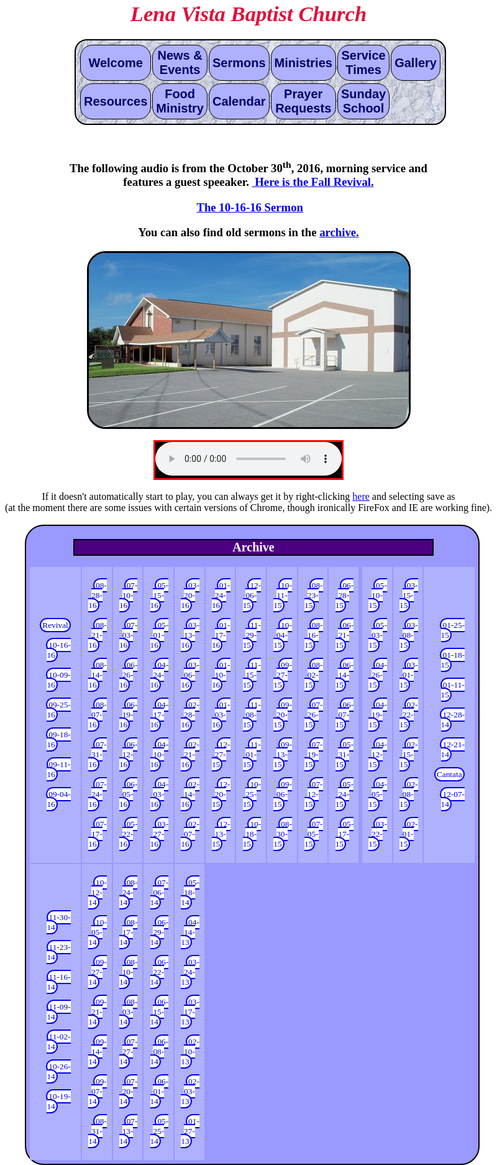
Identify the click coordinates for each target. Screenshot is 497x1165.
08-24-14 (128, 892)
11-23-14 (58, 952)
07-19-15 (313, 754)
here (361, 496)
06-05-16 (128, 794)
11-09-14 (58, 1011)
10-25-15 (252, 794)
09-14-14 (97, 1051)
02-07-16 (190, 834)
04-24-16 (159, 674)
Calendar (239, 101)
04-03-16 (159, 794)
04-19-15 (377, 714)
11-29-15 (252, 635)
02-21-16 (190, 754)
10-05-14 (97, 932)
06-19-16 (128, 714)
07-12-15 (313, 794)
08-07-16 (97, 714)
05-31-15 (344, 754)
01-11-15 (453, 689)
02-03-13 (190, 1091)
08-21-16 (97, 635)
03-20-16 (190, 595)
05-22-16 (128, 834)
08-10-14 (128, 972)
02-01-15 (408, 834)
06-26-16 (128, 674)
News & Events (180, 62)
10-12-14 (97, 892)
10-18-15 (252, 834)
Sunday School (363, 101)
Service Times (363, 62)
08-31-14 (97, 1131)
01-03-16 (221, 714)
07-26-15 (313, 714)
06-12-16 (128, 754)
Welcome (115, 63)
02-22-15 (408, 714)
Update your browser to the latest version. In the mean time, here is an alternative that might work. (248, 459)
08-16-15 (313, 635)
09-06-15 (282, 794)
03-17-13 (190, 1011)
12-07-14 (453, 799)
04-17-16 (159, 714)
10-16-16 (58, 650)
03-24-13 (190, 972)
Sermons (239, 63)
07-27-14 (128, 1051)
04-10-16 (159, 754)
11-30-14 (58, 922)
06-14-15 (344, 674)
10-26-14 (58, 1071)
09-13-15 (282, 754)
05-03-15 (377, 635)
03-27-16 (159, 834)
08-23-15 (313, 595)
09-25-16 (58, 709)
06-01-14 (159, 1091)
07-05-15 (313, 834)
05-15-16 (159, 595)
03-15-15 (408, 595)
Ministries (303, 63)
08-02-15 (313, 674)
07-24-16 (97, 794)
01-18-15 (453, 660)
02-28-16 (190, 714)
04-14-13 (190, 932)
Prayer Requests (303, 101)
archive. (339, 232)
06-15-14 (159, 1011)
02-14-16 (190, 794)
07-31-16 (97, 754)
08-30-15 (282, 834)
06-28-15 (344, 595)
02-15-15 (408, 754)
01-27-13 (190, 1131)
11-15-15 (252, 674)
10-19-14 (58, 1101)
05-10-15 (377, 595)
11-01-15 (252, 754)
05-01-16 (159, 635)
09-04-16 (58, 799)
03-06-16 (190, 674)
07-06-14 (159, 892)
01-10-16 (221, 674)
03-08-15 (408, 635)
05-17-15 (344, 834)
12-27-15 (221, 754)
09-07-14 (97, 1091)
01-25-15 (453, 630)
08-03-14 (128, 1011)
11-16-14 (58, 982)
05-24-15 (344, 794)
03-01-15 (408, 674)
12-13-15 (221, 834)
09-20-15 (282, 714)
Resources (115, 101)
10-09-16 (58, 679)
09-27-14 (97, 972)
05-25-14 (159, 1131)
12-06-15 (252, 595)
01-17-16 (221, 635)
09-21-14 (97, 1011)
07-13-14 (128, 1131)
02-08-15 (408, 794)
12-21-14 (453, 749)
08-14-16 (97, 674)
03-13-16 (190, 635)
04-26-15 (377, 674)
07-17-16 (97, 834)
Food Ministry (180, 101)
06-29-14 (159, 932)
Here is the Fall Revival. (313, 181)
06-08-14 (159, 1051)
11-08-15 (252, 714)
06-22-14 (159, 972)
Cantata (449, 774)
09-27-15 (282, 674)
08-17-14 (128, 932)
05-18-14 (190, 892)
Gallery (415, 63)
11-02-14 (58, 1041)
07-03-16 (128, 635)
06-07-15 (344, 714)
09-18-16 (58, 739)
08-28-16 (97, 595)
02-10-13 (190, 1051)
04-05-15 (377, 794)
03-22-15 (377, 834)
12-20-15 (221, 794)
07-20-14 (128, 1091)
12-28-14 (453, 719)
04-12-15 (377, 754)
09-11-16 (58, 769)
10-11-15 (282, 595)
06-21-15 (344, 635)
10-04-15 (282, 635)
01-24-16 (221, 595)
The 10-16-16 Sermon (249, 207)
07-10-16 (128, 595)
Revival (55, 625)
